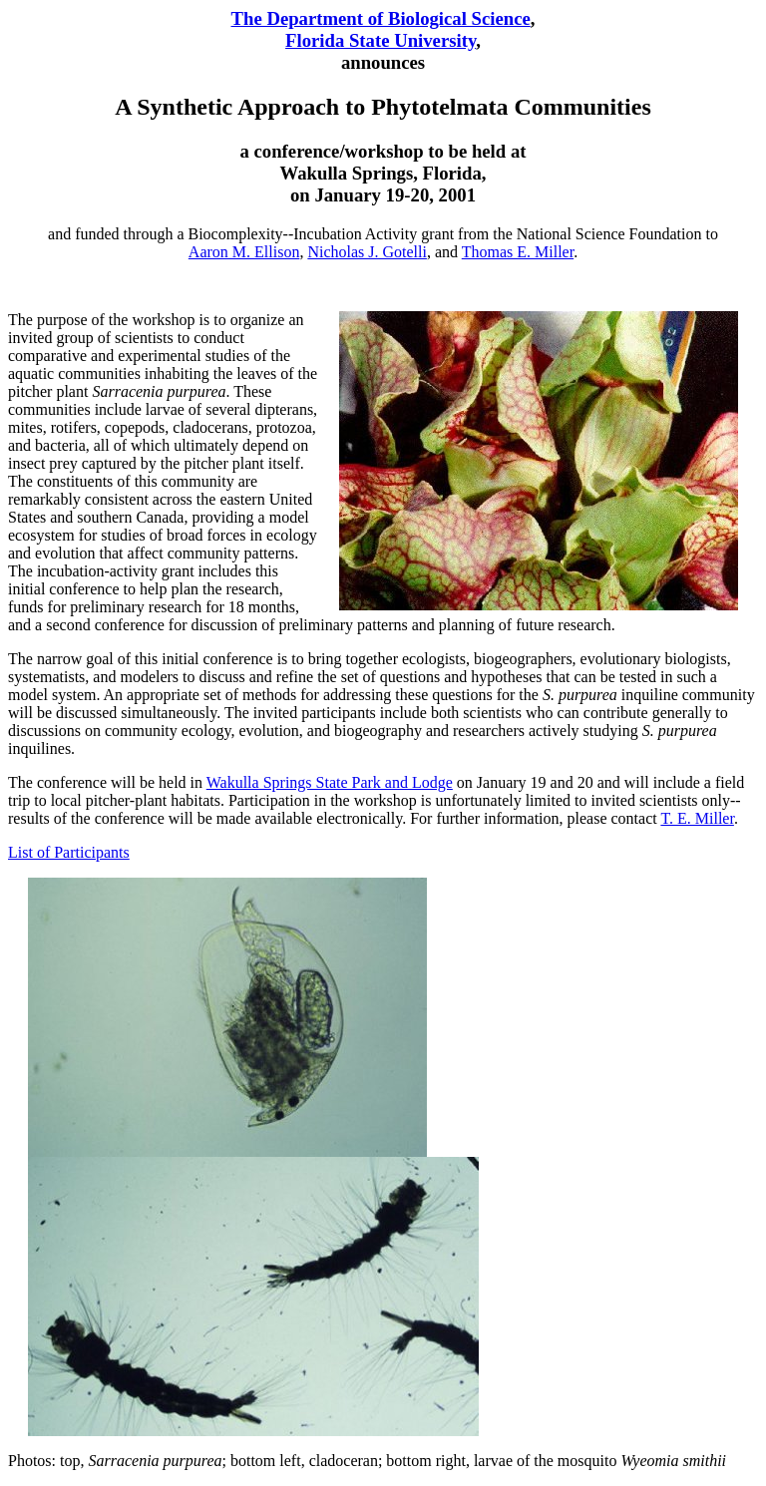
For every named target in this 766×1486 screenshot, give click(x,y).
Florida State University (380, 40)
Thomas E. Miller (518, 251)
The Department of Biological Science (381, 18)
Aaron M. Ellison (244, 251)
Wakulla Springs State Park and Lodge (329, 782)
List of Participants (69, 852)
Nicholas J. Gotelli (367, 251)
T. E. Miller (696, 818)
